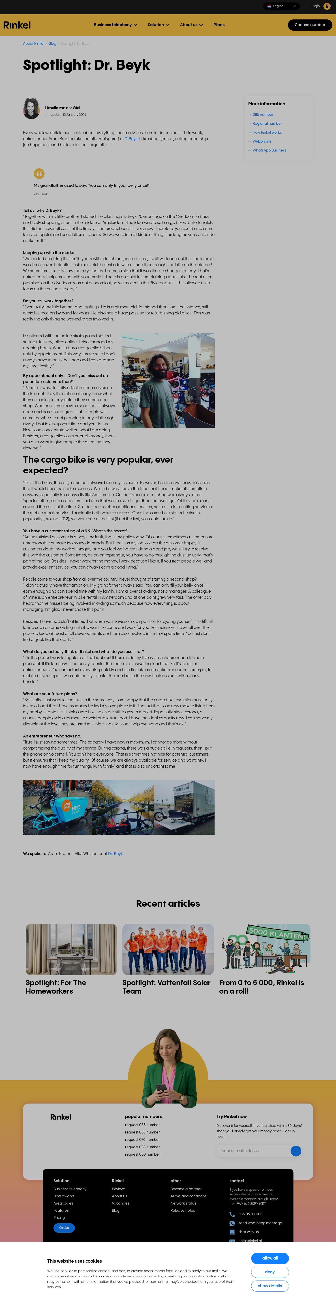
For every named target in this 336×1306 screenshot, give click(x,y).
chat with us (244, 1232)
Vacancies (120, 1203)
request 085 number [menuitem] (142, 1125)
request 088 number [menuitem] (142, 1132)
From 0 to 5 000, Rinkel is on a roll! (261, 987)
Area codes (63, 1203)
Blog (52, 44)
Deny (270, 1272)
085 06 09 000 (246, 1214)
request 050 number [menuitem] (142, 1154)
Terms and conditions (189, 1196)
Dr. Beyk (115, 854)
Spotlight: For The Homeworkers (56, 987)
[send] (293, 1152)
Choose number (310, 25)
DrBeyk (131, 139)
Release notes (183, 1211)
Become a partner (186, 1189)
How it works (64, 1196)
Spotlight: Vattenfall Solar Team (166, 987)
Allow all (270, 1258)
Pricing (59, 1218)
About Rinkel (33, 44)
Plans (219, 25)
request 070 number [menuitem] (142, 1140)
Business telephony (70, 1189)
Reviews (119, 1189)
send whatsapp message (255, 1223)
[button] (281, 6)
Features (61, 1211)
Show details (270, 1286)
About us (119, 1196)
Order (64, 1228)
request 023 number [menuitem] (142, 1147)
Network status (183, 1203)
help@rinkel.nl (245, 1241)
